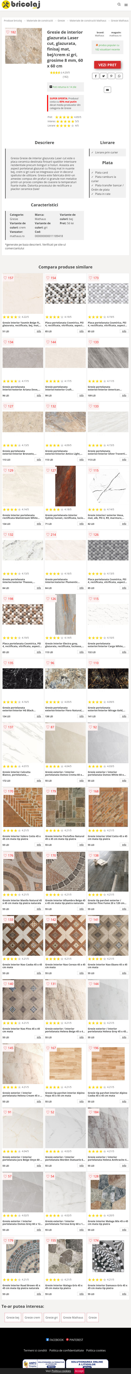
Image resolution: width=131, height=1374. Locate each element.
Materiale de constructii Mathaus (88, 20)
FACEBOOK (55, 1340)
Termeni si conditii (35, 1350)
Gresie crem (32, 1317)
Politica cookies (96, 1350)
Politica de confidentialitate (66, 1350)
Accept (79, 1371)
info (39, 331)
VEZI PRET (107, 64)
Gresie (61, 20)
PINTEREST (74, 1340)
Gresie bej (12, 1317)
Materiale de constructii (40, 20)
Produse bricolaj (13, 20)
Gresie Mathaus (119, 20)
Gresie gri (52, 1317)
